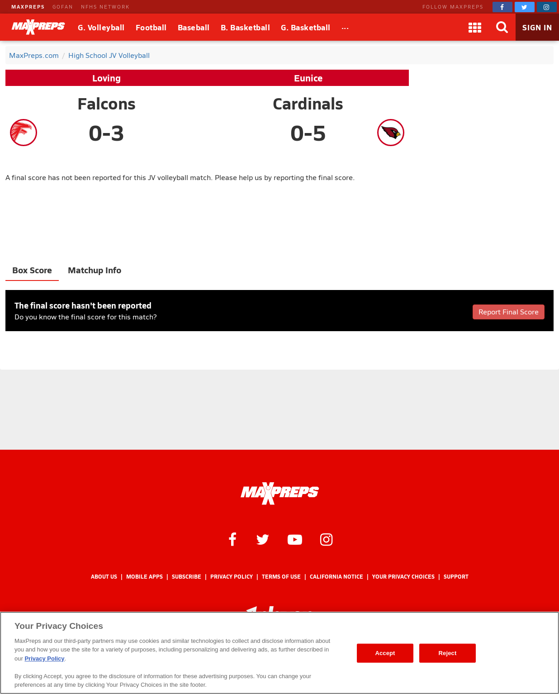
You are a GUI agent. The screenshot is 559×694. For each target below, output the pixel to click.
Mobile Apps (144, 576)
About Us (104, 576)
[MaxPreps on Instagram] (547, 7)
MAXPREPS (28, 6)
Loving (106, 77)
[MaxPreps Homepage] (279, 493)
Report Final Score (508, 311)
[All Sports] (345, 27)
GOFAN (62, 6)
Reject (448, 653)
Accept (385, 653)
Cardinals (308, 103)
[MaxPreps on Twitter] (525, 7)
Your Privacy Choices (403, 576)
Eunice (308, 77)
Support (456, 576)
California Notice (336, 576)
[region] (279, 653)
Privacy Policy (231, 576)
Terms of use (281, 576)
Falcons (106, 103)
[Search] (502, 27)
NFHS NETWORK (105, 6)
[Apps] (474, 27)
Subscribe (186, 576)
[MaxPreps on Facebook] (502, 7)
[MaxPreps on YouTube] (295, 539)
